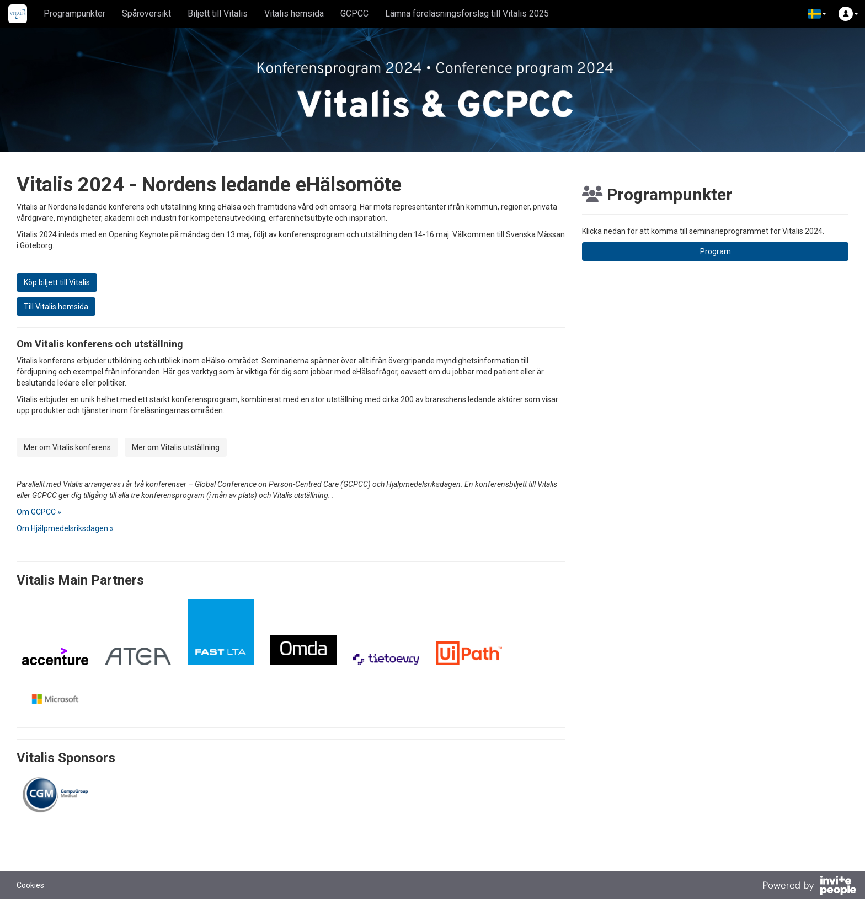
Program (715, 251)
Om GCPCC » (39, 511)
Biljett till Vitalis (218, 13)
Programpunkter (74, 13)
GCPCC (354, 13)
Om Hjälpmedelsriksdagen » (65, 528)
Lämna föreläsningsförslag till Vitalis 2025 (467, 13)
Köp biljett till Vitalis (57, 282)
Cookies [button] (30, 885)
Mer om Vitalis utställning (176, 447)
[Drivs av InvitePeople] (809, 887)
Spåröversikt (146, 13)
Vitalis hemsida (294, 13)
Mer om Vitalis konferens (67, 447)
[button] (817, 14)
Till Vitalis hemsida (56, 306)
